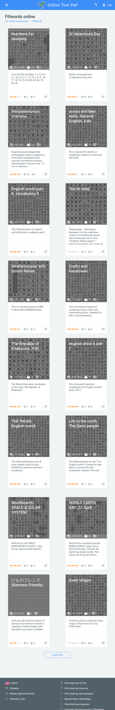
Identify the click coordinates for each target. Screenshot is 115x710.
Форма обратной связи (22, 693)
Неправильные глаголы (25, 114)
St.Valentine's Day (84, 34)
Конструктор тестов (75, 683)
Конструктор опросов (76, 688)
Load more (57, 655)
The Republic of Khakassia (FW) (25, 346)
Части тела (79, 189)
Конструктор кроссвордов (79, 693)
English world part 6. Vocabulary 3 (27, 191)
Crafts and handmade (78, 268)
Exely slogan (80, 580)
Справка (14, 688)
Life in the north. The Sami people (84, 423)
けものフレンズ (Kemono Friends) (27, 582)
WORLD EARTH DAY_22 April (82, 505)
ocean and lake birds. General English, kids (82, 116)
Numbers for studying (22, 36)
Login (107, 5)
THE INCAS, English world (23, 423)
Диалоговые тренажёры (78, 699)
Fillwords (37, 21)
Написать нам (17, 699)
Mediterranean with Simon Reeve (28, 268)
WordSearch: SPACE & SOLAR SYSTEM (25, 507)
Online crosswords (18, 21)
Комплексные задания (77, 704)
